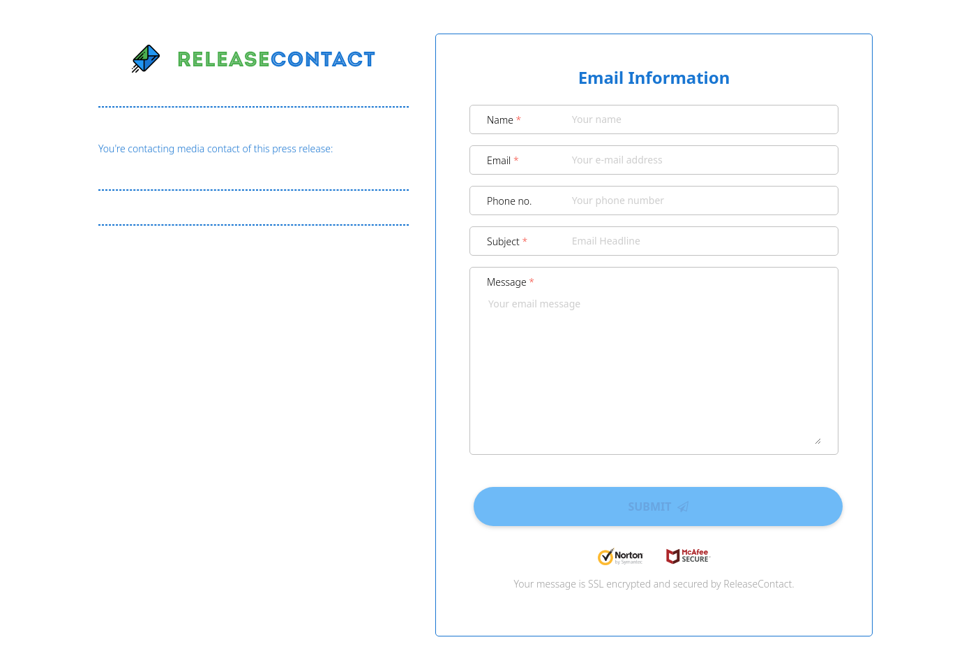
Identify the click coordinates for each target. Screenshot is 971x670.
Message (510, 282)
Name (504, 119)
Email (503, 160)
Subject (507, 241)
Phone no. (509, 200)
